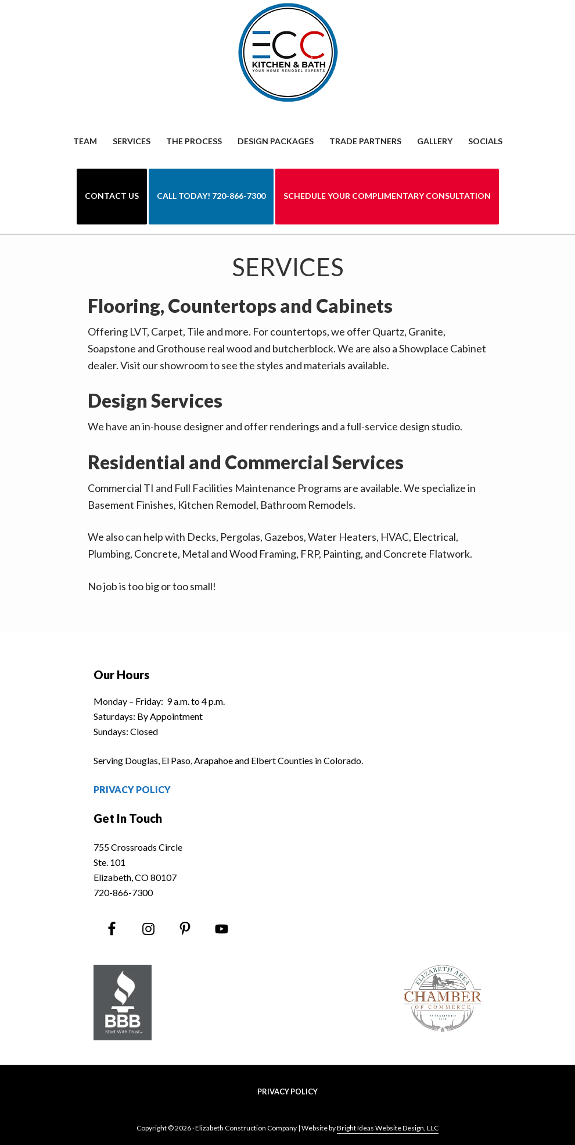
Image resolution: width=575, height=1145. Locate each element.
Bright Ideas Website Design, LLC (388, 1127)
